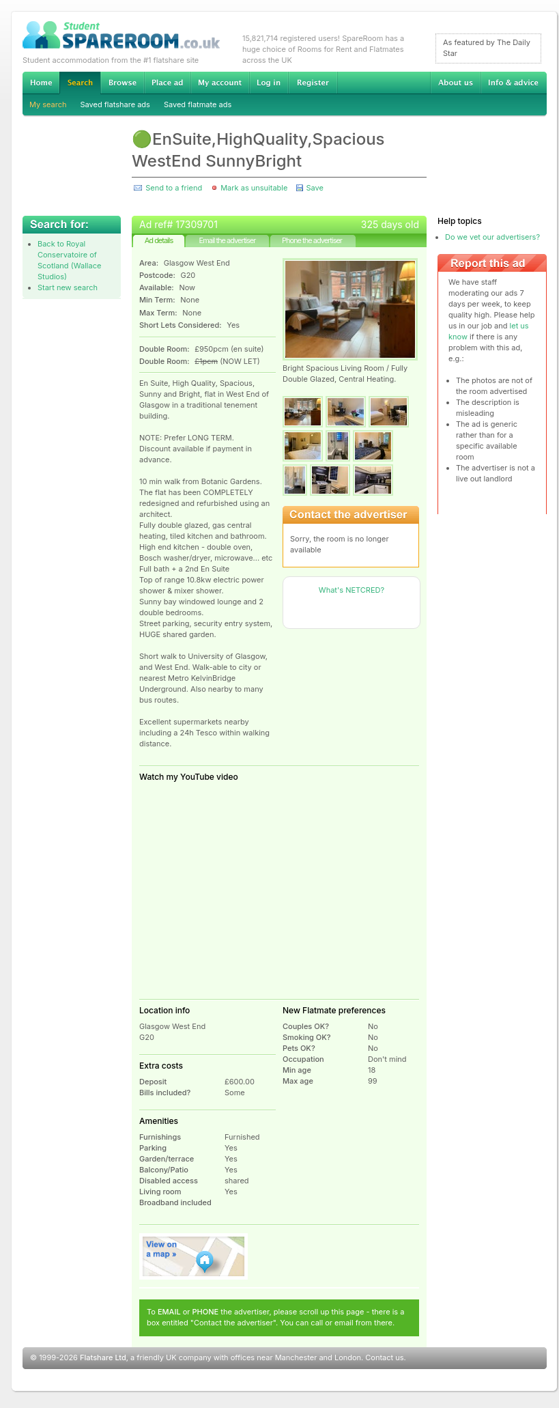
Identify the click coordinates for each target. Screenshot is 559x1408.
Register (313, 83)
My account (219, 83)
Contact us (384, 1357)
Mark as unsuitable (253, 188)
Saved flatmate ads (197, 104)
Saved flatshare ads (115, 104)
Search (79, 83)
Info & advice (514, 83)
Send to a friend (173, 188)
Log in (268, 83)
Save (314, 188)
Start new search (68, 287)
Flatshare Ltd (103, 1357)
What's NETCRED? (351, 590)
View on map (193, 1256)
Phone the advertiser (312, 240)
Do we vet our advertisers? (492, 237)
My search (48, 104)
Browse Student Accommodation (122, 83)
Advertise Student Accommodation (167, 83)
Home (41, 83)
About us (455, 83)
